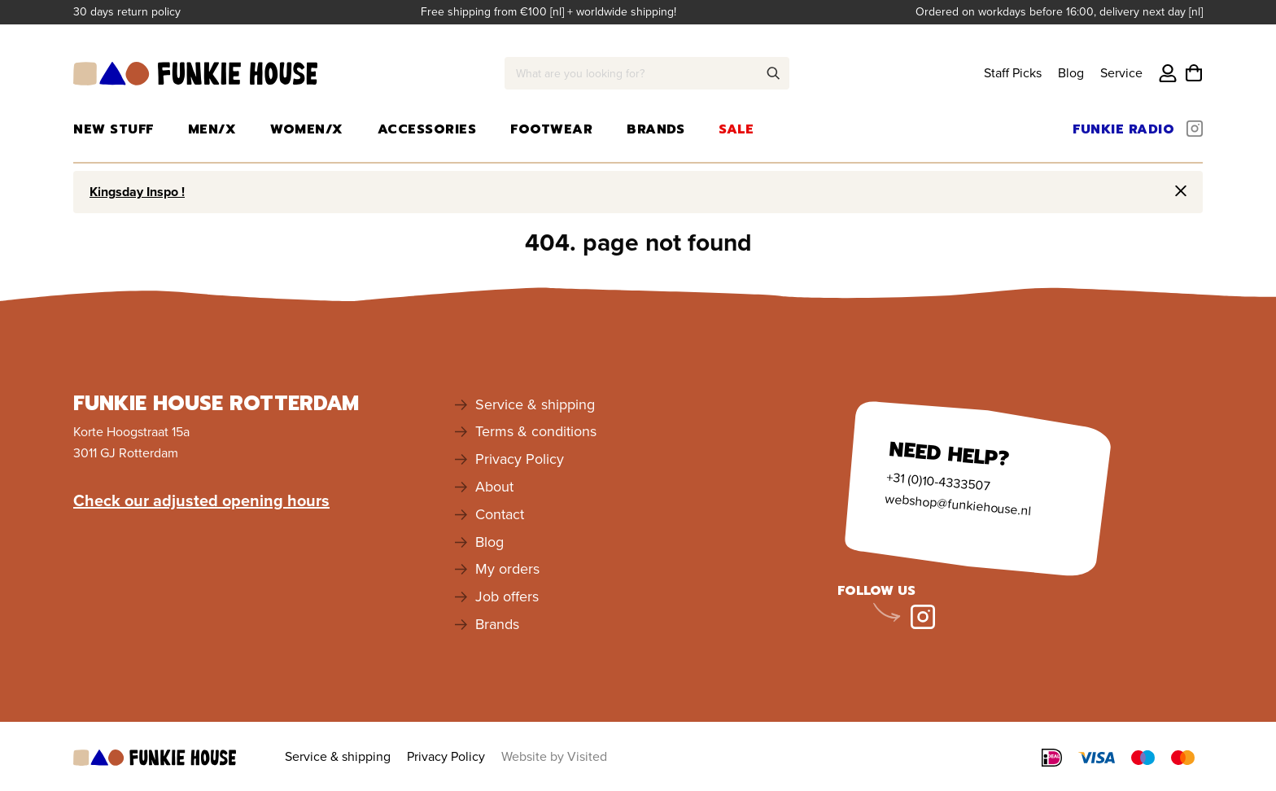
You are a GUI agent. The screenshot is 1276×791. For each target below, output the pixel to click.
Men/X (212, 129)
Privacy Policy (519, 459)
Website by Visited (554, 756)
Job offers (507, 596)
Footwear (551, 129)
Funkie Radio (1123, 129)
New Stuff (113, 129)
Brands (655, 129)
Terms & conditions (535, 431)
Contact (499, 514)
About (494, 486)
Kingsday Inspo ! (137, 191)
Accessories (427, 129)
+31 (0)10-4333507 (937, 481)
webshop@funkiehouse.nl (958, 504)
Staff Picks (1013, 72)
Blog (1071, 72)
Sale (736, 129)
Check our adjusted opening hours (201, 500)
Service (1121, 72)
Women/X (306, 129)
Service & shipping (535, 404)
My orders (507, 568)
